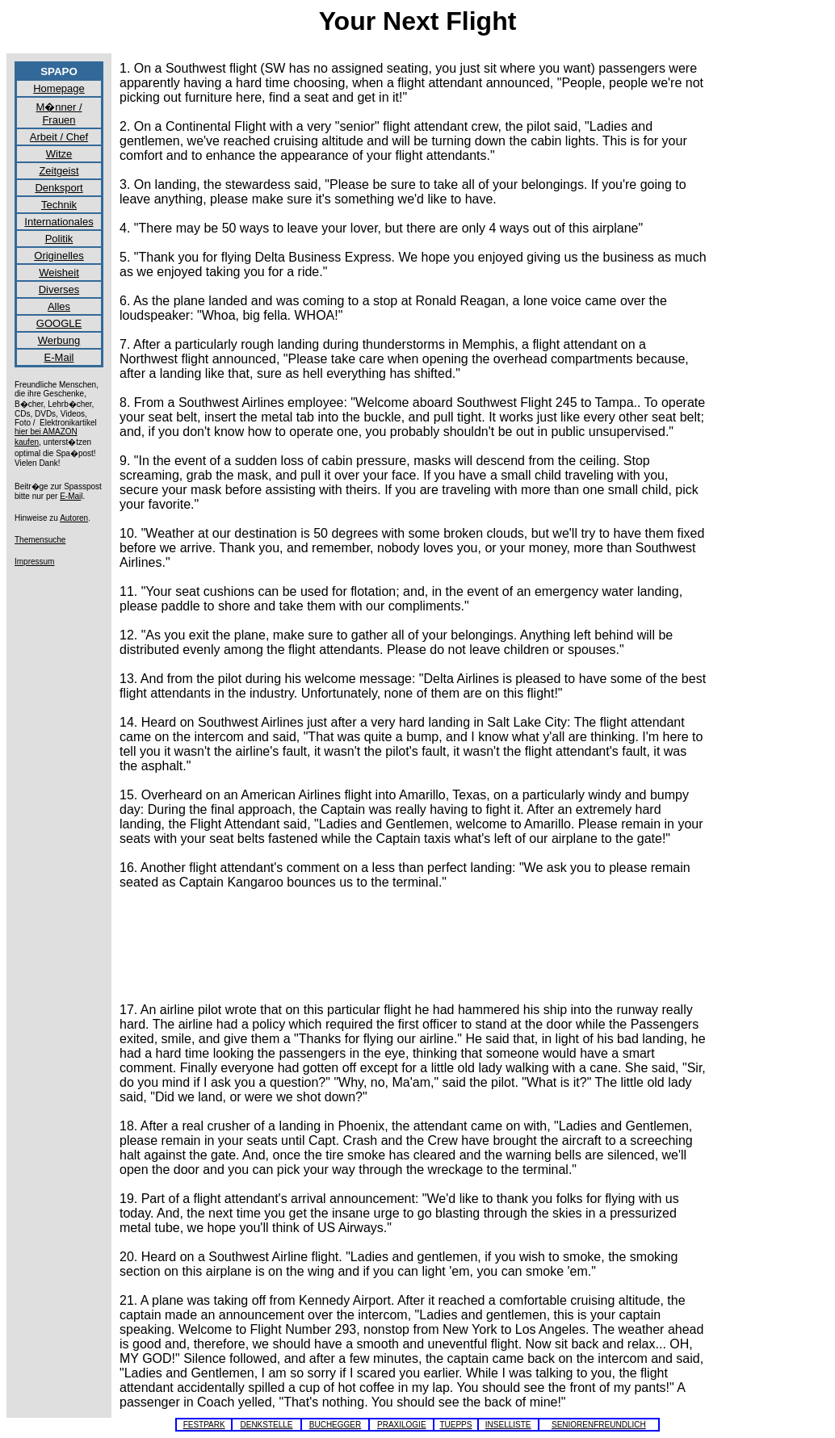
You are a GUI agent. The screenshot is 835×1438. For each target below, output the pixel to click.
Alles (59, 306)
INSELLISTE (508, 1424)
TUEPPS (455, 1424)
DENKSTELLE (266, 1424)
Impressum (34, 561)
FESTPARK (204, 1424)
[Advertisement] (413, 939)
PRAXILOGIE (401, 1424)
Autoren (74, 518)
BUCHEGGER (335, 1424)
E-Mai (70, 496)
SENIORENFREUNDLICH (599, 1424)
